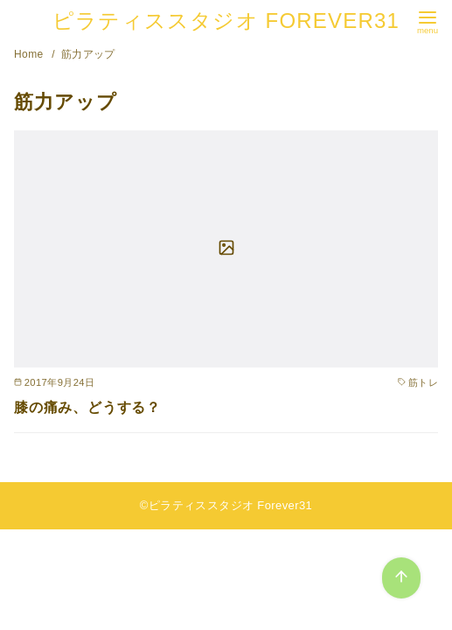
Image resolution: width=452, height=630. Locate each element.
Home (30, 54)
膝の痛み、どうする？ (87, 407)
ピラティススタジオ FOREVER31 (226, 20)
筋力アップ (88, 54)
